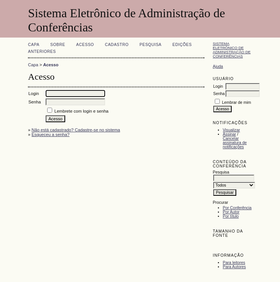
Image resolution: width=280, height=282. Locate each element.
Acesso (85, 45)
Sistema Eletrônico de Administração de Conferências (232, 49)
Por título (231, 216)
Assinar (229, 134)
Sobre (57, 45)
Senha (219, 94)
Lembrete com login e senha (81, 111)
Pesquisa (150, 45)
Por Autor (231, 212)
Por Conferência (237, 208)
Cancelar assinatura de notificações (235, 142)
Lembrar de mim (236, 102)
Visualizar (231, 130)
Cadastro (116, 45)
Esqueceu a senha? (50, 134)
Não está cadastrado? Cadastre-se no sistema (75, 130)
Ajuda (218, 66)
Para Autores (234, 267)
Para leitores (234, 263)
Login (218, 86)
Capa (34, 45)
